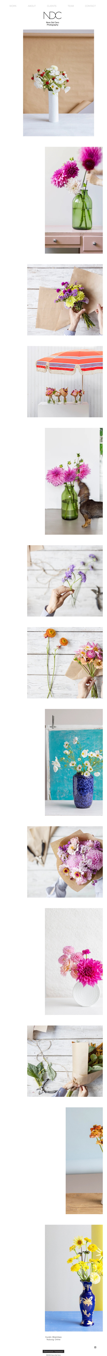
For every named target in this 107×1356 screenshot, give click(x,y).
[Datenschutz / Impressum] (53, 1351)
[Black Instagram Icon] (95, 1347)
